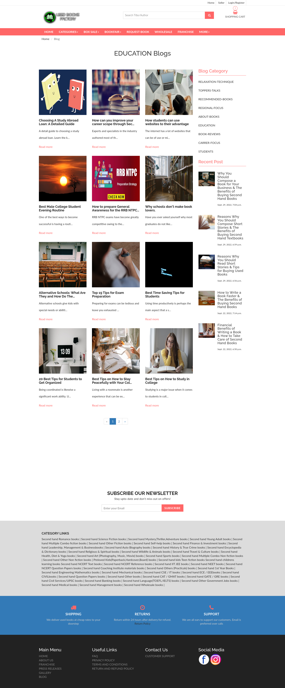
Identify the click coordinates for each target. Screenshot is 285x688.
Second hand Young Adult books (210, 539)
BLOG (43, 676)
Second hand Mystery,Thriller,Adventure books (158, 539)
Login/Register (236, 2)
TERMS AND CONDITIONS (110, 664)
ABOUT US (46, 660)
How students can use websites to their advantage (167, 122)
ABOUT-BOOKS (208, 116)
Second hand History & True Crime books (179, 547)
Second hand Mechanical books (122, 572)
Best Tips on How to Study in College (167, 381)
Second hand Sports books (163, 555)
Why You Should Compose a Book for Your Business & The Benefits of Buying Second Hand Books (230, 186)
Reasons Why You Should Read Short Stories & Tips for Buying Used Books (230, 265)
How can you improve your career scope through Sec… (113, 122)
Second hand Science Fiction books (104, 539)
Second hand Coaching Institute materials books (114, 568)
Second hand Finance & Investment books (200, 543)
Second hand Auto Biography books (128, 547)
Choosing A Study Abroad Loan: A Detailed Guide (58, 122)
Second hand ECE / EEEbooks (201, 572)
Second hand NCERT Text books (82, 564)
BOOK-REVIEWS (209, 134)
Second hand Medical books (60, 584)
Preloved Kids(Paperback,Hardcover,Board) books (125, 559)
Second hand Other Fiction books (110, 543)
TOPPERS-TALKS (209, 90)
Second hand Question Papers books (82, 576)
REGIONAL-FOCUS (210, 108)
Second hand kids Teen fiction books (181, 559)
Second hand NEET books (207, 564)
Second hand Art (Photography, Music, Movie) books (110, 555)
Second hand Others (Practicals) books (171, 568)
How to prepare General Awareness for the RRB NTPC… (115, 208)
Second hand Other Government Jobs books (209, 580)
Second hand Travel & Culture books (196, 551)
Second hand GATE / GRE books (208, 576)
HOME (43, 656)
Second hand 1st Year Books (216, 568)
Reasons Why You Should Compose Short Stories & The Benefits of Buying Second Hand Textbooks (230, 227)
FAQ (95, 656)
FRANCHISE (47, 664)
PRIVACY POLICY (103, 660)
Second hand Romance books (61, 539)
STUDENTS (205, 151)
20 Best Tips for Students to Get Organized (60, 381)
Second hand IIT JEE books (172, 564)
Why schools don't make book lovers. (168, 208)
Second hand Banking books (103, 580)
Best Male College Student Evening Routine (60, 208)
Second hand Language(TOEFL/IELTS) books (151, 580)
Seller (221, 2)
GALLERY (45, 672)
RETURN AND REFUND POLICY (113, 668)
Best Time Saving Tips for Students (164, 294)
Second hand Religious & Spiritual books (94, 551)
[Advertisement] (222, 413)
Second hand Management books (101, 584)
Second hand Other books (124, 576)
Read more (46, 146)
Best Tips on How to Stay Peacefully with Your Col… (112, 381)
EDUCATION (206, 125)
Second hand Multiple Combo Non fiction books (212, 555)
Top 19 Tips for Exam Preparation (108, 294)
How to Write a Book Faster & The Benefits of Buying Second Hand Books (230, 300)
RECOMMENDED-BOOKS (215, 99)
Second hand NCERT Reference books (128, 564)
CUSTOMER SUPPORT (160, 656)
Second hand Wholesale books (144, 584)
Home (211, 2)
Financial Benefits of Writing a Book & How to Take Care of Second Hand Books (230, 334)
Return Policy (142, 623)
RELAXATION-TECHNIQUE (216, 81)
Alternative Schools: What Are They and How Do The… (62, 294)
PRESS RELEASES (50, 668)
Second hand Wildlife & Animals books (146, 551)
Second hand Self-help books (152, 543)
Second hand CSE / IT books (162, 572)
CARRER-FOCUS (209, 142)
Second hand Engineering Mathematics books (71, 572)
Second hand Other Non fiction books (67, 559)
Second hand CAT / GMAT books (164, 576)
